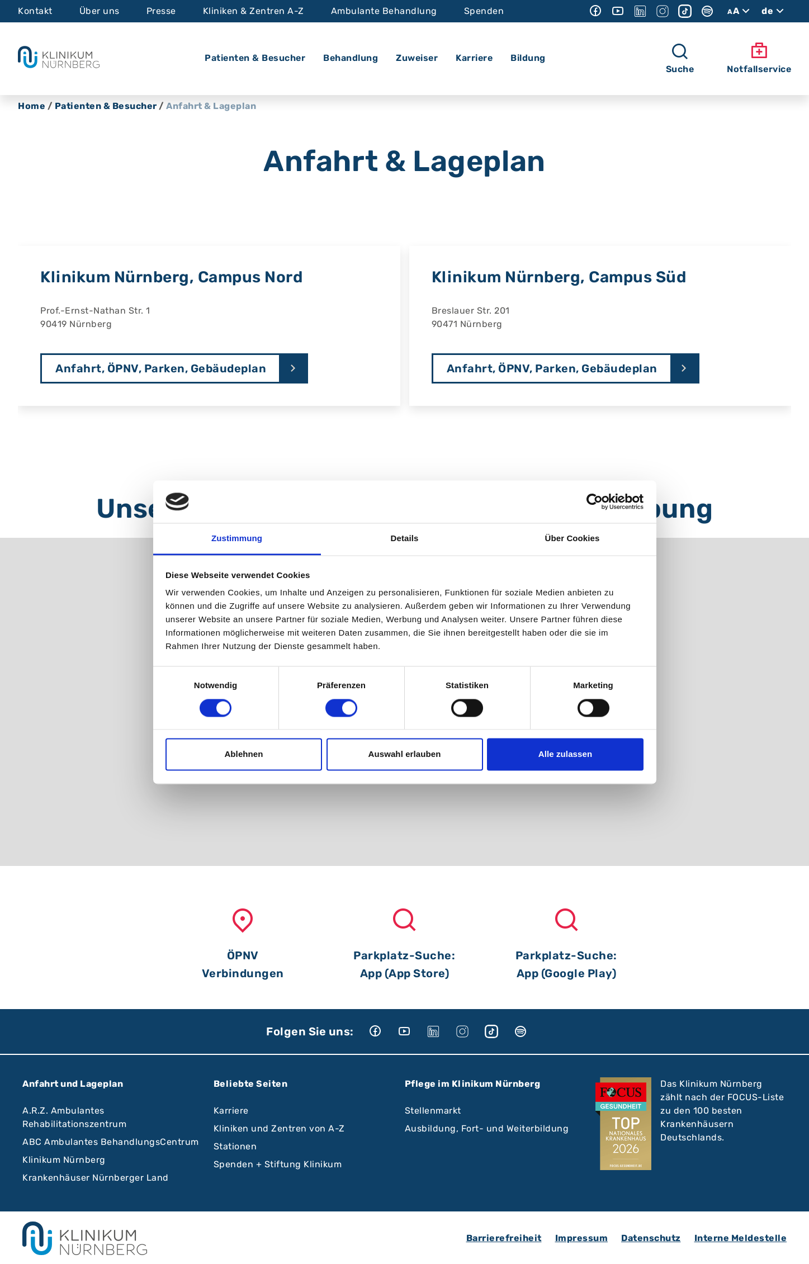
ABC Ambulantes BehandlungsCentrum (110, 1142)
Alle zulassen (565, 754)
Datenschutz (651, 1238)
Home (31, 106)
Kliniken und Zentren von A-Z (279, 1128)
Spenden (484, 11)
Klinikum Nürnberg (64, 1159)
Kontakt (35, 11)
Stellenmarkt (433, 1110)
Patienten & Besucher (106, 106)
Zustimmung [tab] (236, 538)
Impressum (581, 1238)
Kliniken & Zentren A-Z (253, 11)
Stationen (235, 1146)
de (774, 11)
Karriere (231, 1110)
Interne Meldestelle (740, 1238)
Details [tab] (405, 538)
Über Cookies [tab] (572, 538)
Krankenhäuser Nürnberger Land (95, 1177)
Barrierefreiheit (504, 1238)
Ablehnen (243, 754)
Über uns (99, 11)
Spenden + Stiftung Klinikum (278, 1164)
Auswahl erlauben (404, 754)
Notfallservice (759, 58)
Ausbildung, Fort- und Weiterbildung (487, 1128)
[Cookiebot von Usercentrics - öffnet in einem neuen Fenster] (595, 501)
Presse (161, 11)
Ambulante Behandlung (384, 11)
